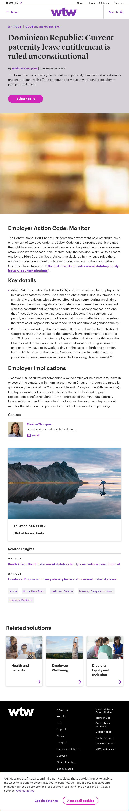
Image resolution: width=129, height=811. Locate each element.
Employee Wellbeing (21, 599)
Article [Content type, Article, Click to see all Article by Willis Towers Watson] (15, 26)
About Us (63, 709)
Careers (119, 3)
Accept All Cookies (80, 800)
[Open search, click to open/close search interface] (115, 12)
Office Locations (67, 762)
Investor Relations (99, 3)
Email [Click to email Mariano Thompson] (35, 435)
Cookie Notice (103, 731)
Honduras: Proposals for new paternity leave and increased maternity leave (62, 579)
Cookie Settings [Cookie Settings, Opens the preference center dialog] (46, 800)
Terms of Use (103, 717)
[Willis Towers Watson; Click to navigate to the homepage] (63, 12)
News (80, 3)
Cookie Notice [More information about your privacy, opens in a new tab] (25, 790)
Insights (62, 742)
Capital (61, 729)
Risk (59, 722)
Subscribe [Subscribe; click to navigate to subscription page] (26, 98)
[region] (64, 791)
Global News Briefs (34, 591)
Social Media (65, 768)
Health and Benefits (62, 591)
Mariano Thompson (25, 68)
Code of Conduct (105, 743)
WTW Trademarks (105, 748)
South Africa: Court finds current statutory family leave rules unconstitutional (64, 564)
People (61, 716)
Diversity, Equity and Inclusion (96, 591)
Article (13, 591)
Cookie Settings (104, 738)
